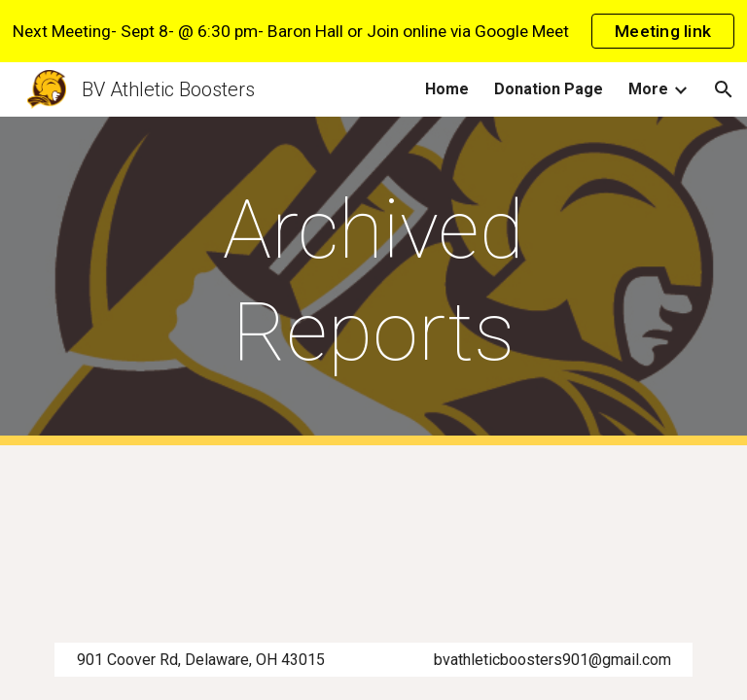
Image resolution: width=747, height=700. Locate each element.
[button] (723, 89)
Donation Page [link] (548, 89)
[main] (373, 281)
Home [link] (447, 89)
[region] (373, 31)
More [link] (648, 89)
